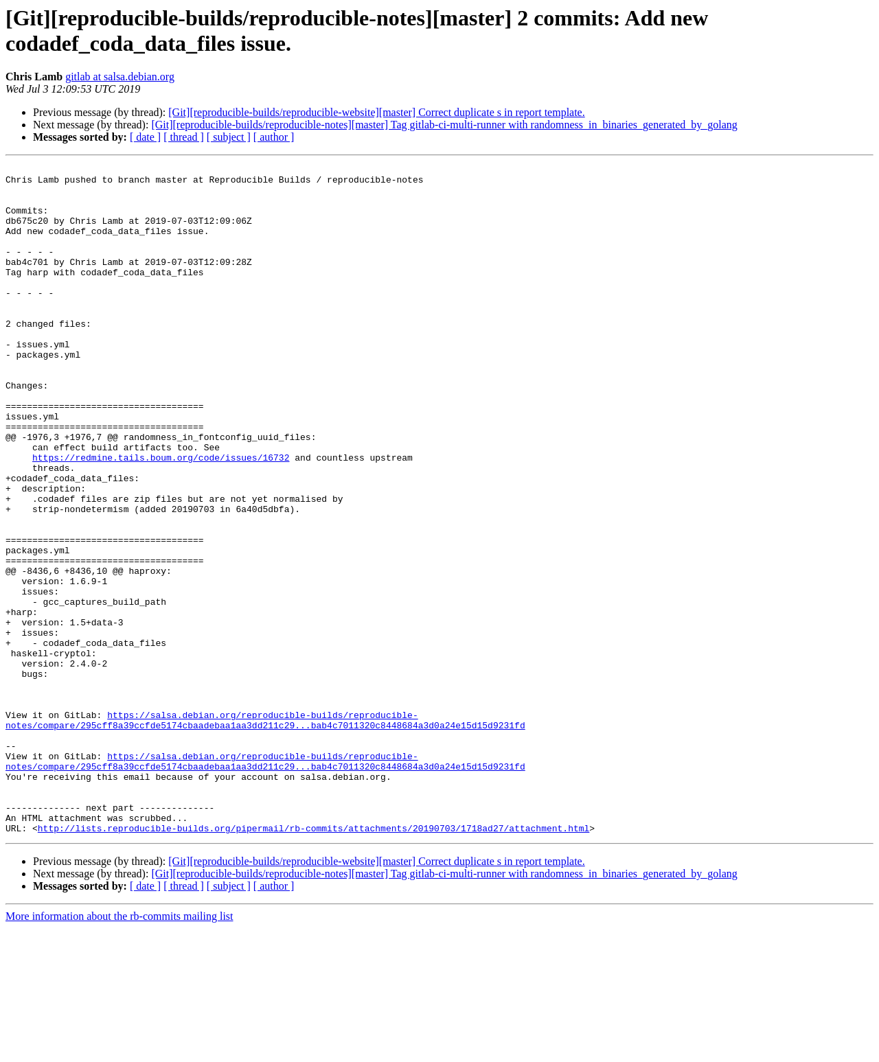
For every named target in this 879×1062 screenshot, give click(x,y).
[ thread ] (183, 137)
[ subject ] (229, 137)
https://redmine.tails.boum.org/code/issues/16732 (160, 517)
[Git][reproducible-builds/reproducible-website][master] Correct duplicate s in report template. (376, 112)
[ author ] (274, 137)
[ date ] (145, 137)
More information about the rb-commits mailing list (119, 1050)
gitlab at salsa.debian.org (119, 76)
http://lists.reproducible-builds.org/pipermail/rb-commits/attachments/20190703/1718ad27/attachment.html (313, 962)
